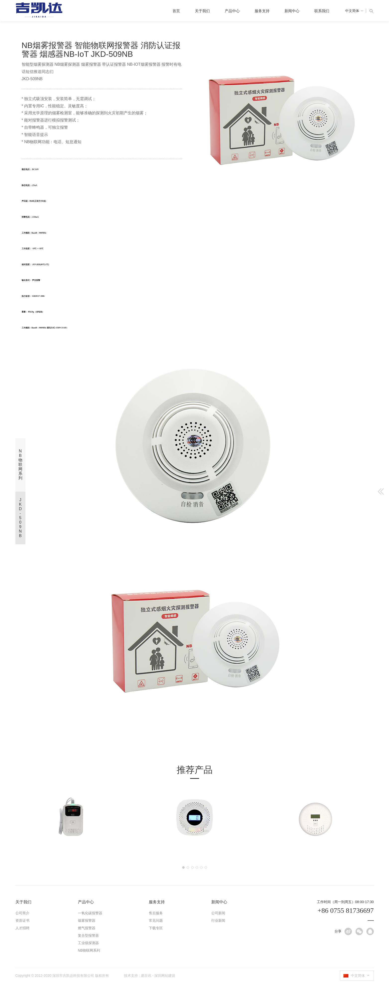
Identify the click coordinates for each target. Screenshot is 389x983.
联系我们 (321, 11)
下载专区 (156, 928)
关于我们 (202, 11)
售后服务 (156, 913)
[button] (183, 867)
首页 (176, 11)
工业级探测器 (88, 943)
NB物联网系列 (89, 950)
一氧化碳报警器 (90, 913)
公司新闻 (218, 913)
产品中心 (232, 11)
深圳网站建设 (164, 976)
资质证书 (22, 920)
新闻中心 (291, 11)
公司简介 (22, 913)
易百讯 (146, 976)
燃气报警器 (86, 928)
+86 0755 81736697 (346, 910)
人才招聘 (22, 928)
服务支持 (262, 11)
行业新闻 (218, 920)
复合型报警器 (88, 935)
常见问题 (156, 920)
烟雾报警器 (86, 920)
